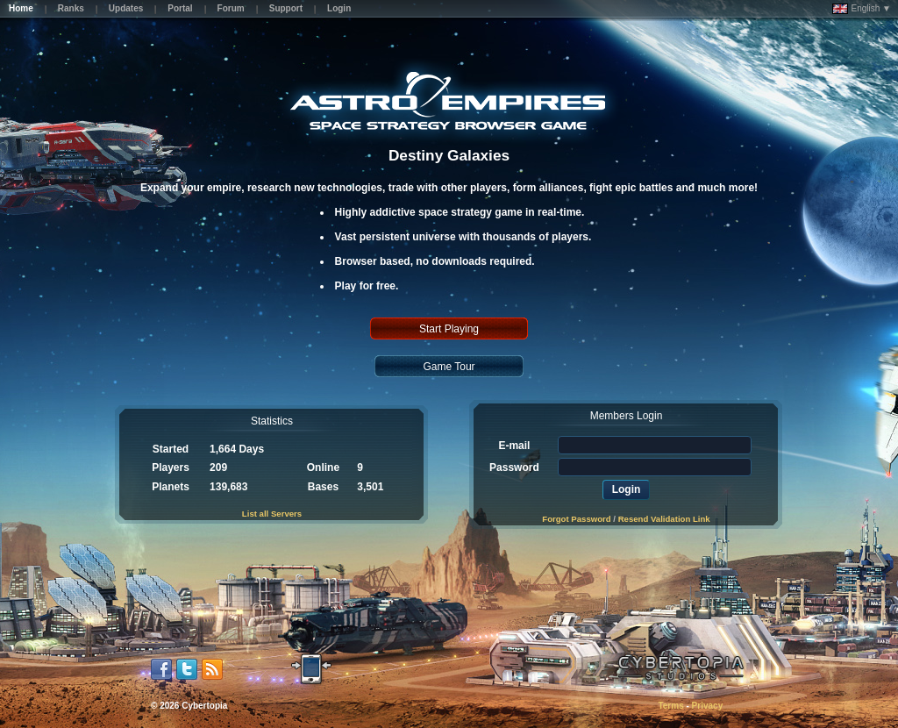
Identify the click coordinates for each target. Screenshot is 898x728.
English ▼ (861, 9)
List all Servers (272, 513)
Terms (670, 705)
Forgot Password (576, 519)
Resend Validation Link (664, 519)
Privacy (707, 705)
